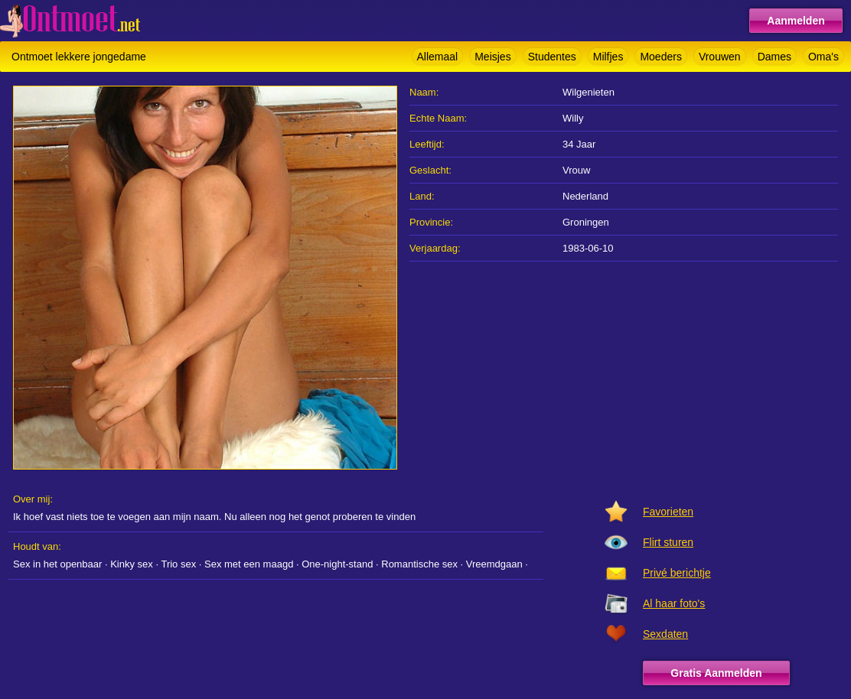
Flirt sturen (668, 542)
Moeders (660, 56)
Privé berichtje (677, 573)
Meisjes (492, 56)
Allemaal (437, 56)
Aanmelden (795, 21)
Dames (774, 56)
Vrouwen (720, 56)
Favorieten (668, 512)
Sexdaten (665, 634)
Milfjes (608, 56)
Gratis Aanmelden (715, 673)
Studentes (552, 56)
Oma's (823, 56)
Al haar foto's (674, 603)
